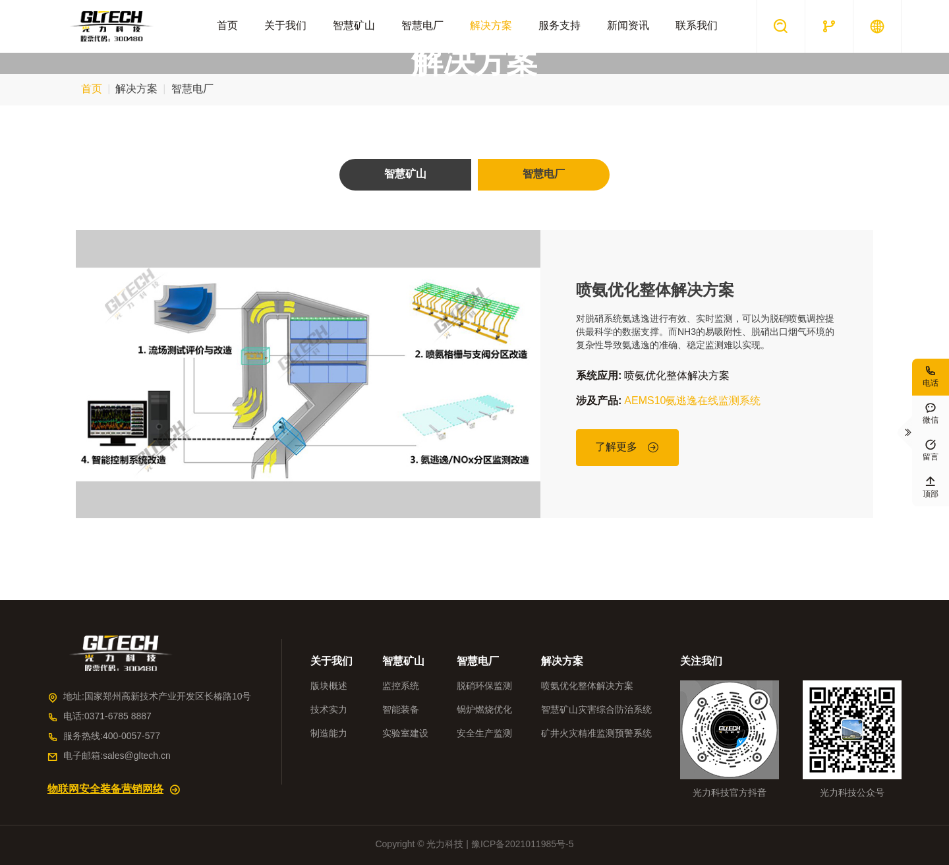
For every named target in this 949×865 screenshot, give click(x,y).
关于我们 (285, 26)
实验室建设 (405, 734)
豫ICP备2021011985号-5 (522, 845)
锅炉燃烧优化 (484, 710)
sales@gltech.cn (137, 756)
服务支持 (559, 26)
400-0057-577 (131, 737)
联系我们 (697, 26)
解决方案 (491, 26)
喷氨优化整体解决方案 (655, 290)
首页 (227, 26)
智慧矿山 (354, 26)
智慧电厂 (422, 26)
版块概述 (328, 687)
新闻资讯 (628, 26)
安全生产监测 (484, 734)
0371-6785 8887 (118, 717)
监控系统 (400, 687)
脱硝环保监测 (484, 687)
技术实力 (328, 710)
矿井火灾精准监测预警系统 (596, 734)
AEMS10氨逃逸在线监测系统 (692, 401)
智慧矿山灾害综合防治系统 (596, 710)
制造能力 (328, 734)
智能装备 (400, 710)
